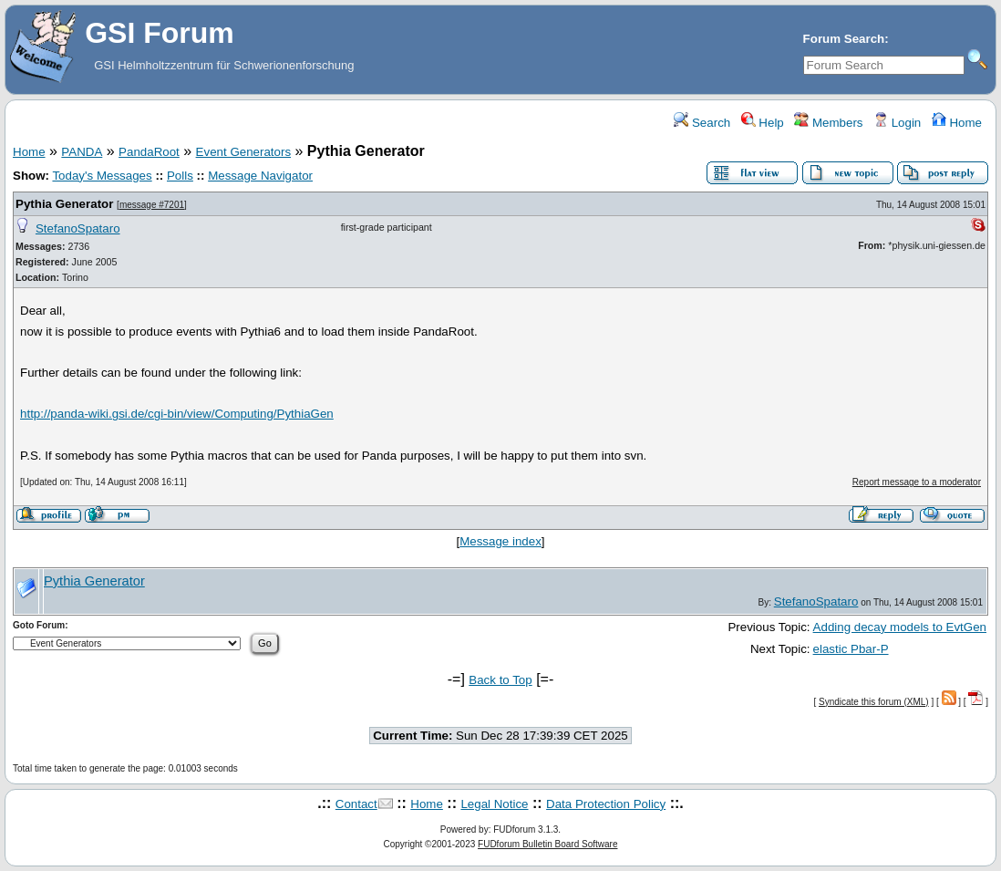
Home (957, 123)
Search (702, 123)
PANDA (81, 152)
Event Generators (243, 152)
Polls (180, 175)
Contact (356, 804)
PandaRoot (149, 152)
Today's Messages (101, 175)
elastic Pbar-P (851, 649)
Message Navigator (260, 175)
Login (897, 123)
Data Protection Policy (606, 804)
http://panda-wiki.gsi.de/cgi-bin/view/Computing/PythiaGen (177, 413)
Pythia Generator (64, 204)
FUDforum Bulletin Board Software (547, 844)
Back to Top (500, 680)
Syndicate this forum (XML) (874, 702)
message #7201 (151, 205)
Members (828, 123)
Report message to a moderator (916, 482)
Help (762, 123)
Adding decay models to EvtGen (899, 627)
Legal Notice (494, 804)
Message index (500, 541)
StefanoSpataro (78, 228)
